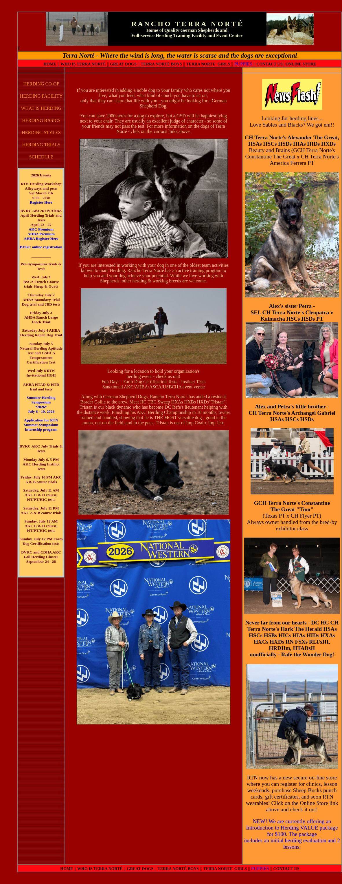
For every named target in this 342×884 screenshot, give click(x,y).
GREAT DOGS (123, 64)
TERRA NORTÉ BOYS (161, 64)
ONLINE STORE (301, 64)
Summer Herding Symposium (41, 399)
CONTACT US (269, 64)
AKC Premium (41, 229)
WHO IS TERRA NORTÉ (83, 64)
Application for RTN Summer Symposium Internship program (41, 425)
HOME (49, 64)
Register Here (41, 202)
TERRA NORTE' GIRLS (208, 64)
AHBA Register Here (41, 238)
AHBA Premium (41, 234)
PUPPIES (243, 63)
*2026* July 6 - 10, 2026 (41, 409)
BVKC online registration (41, 247)
